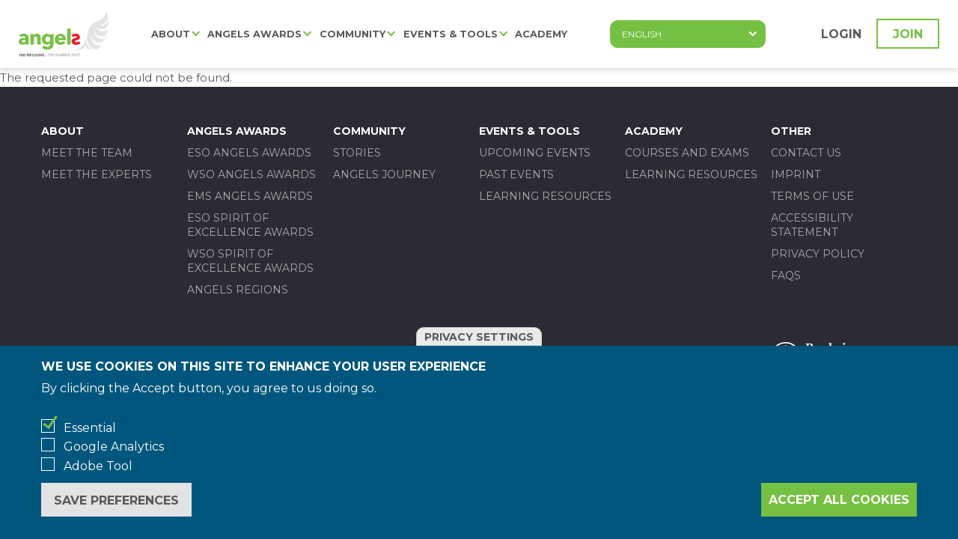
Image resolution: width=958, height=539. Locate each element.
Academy (541, 34)
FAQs (786, 275)
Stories (357, 152)
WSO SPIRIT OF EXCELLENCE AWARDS (250, 261)
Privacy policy (817, 254)
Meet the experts (96, 174)
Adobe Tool (98, 466)
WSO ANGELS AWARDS (251, 174)
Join (908, 34)
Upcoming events (535, 152)
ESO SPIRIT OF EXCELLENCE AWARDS (250, 225)
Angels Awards (254, 34)
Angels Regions (237, 289)
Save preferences (116, 500)
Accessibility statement (812, 225)
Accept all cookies (839, 500)
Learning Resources (545, 196)
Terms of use (812, 196)
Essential (90, 428)
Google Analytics (114, 446)
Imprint (795, 174)
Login (841, 34)
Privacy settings (479, 337)
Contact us (806, 152)
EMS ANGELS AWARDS (250, 196)
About (170, 34)
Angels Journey (384, 174)
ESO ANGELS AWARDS (249, 152)
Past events (516, 174)
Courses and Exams (687, 152)
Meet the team (86, 152)
